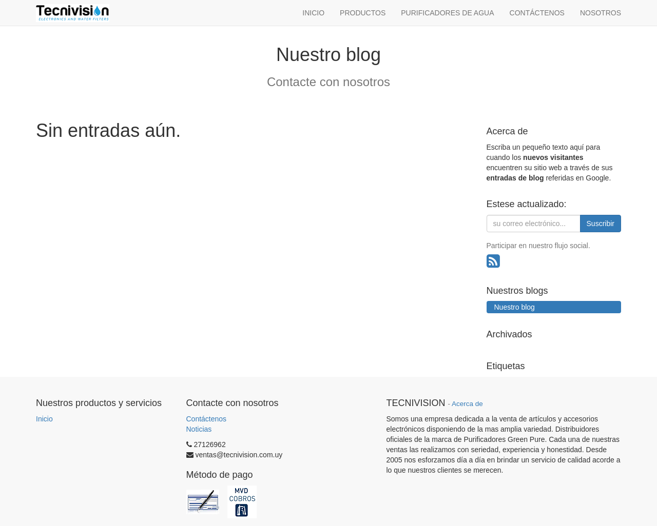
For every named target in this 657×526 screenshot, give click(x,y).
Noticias (199, 429)
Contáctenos (206, 419)
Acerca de (467, 404)
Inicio (44, 419)
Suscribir (600, 223)
